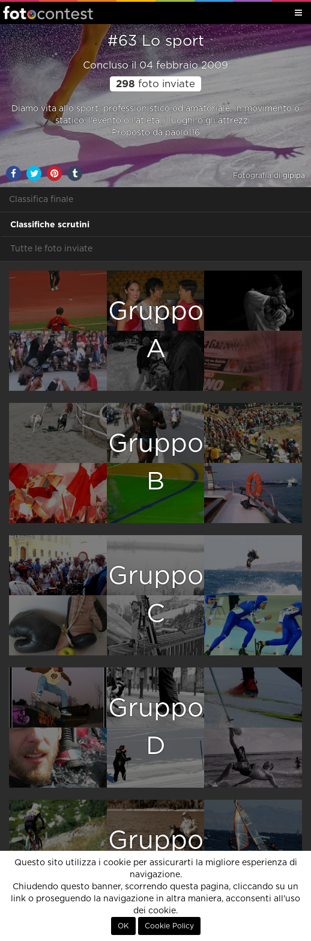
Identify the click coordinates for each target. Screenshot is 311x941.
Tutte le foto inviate (51, 249)
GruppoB (156, 462)
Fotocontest (48, 13)
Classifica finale (41, 199)
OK (123, 926)
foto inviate (155, 84)
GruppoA (156, 330)
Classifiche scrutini (49, 224)
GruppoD (156, 727)
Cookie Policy (169, 926)
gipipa (294, 175)
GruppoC (156, 595)
